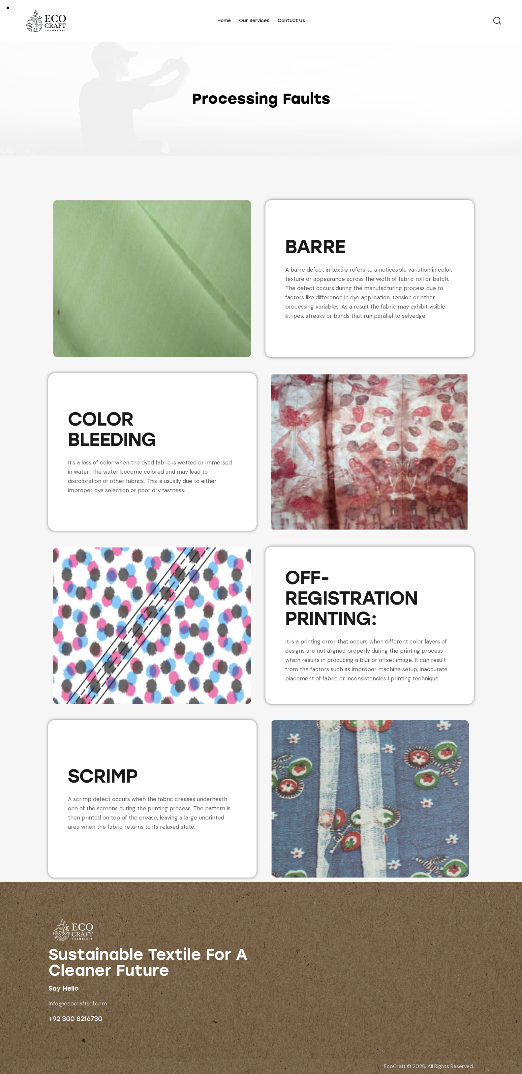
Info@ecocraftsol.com (77, 1003)
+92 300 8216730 (75, 1019)
